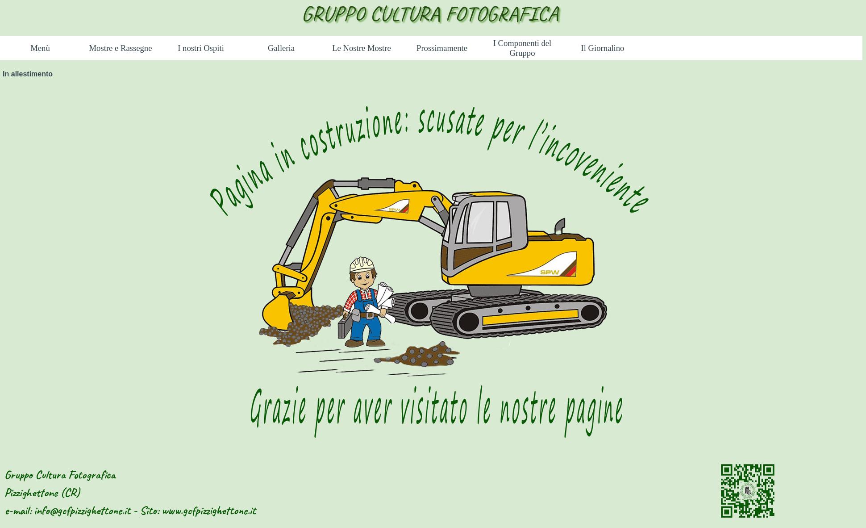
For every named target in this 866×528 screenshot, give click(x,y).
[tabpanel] (433, 271)
